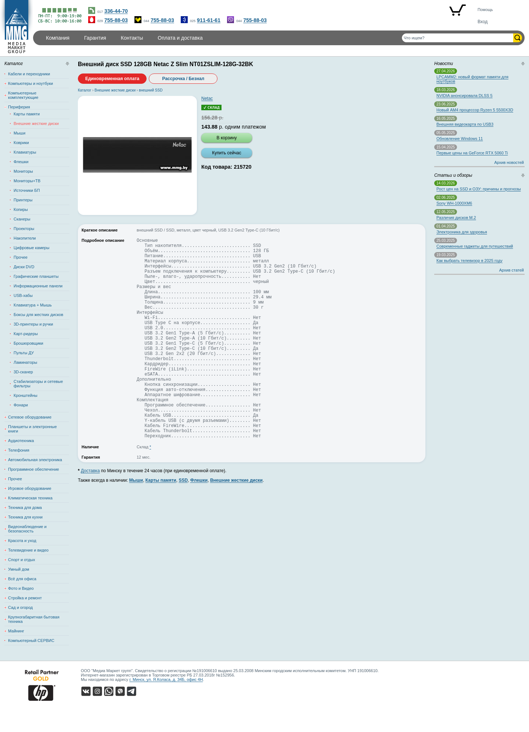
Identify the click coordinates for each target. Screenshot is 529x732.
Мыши (19, 133)
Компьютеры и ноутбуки (30, 83)
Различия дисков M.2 (456, 217)
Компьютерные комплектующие (23, 95)
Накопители (25, 238)
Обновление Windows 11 (459, 138)
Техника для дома (25, 507)
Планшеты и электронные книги (32, 428)
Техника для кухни (25, 517)
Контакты (132, 38)
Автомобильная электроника (35, 460)
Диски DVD (24, 267)
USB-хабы (23, 295)
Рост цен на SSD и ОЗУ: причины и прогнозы (478, 189)
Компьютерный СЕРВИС (31, 640)
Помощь (485, 9)
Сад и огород (20, 607)
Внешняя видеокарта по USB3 (464, 124)
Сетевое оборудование (29, 417)
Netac (207, 98)
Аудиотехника (21, 440)
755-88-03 (116, 20)
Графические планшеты (36, 276)
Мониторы (23, 171)
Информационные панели (38, 286)
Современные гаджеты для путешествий (474, 246)
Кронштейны (25, 395)
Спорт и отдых (21, 559)
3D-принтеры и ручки (33, 324)
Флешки (21, 161)
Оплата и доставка (180, 38)
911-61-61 (208, 20)
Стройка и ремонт (25, 598)
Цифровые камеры (31, 247)
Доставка (90, 513)
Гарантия (95, 38)
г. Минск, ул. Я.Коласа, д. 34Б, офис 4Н (166, 679)
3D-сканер (23, 372)
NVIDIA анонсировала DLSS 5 (464, 95)
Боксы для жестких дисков (38, 314)
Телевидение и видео (28, 550)
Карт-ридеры (26, 333)
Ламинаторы (25, 362)
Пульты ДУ (24, 353)
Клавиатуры (25, 152)
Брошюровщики (28, 343)
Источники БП (27, 190)
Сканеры (22, 219)
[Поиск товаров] (457, 37)
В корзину (227, 137)
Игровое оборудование (29, 488)
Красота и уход (22, 540)
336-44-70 (116, 11)
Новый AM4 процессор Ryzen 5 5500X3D (474, 110)
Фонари (21, 405)
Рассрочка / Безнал (183, 78)
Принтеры (23, 200)
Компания (57, 38)
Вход (482, 21)
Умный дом (18, 569)
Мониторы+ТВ (27, 181)
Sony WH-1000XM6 (454, 203)
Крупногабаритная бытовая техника (34, 619)
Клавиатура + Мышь (33, 305)
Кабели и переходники (29, 74)
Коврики (21, 142)
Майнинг (16, 631)
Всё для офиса (22, 579)
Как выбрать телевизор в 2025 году (469, 260)
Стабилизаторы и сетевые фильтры (38, 383)
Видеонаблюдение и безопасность (27, 528)
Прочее (21, 257)
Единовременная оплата (112, 78)
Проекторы (24, 228)
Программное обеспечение (33, 469)
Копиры (21, 209)
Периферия (19, 107)
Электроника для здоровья (461, 232)
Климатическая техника (30, 498)
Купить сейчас (226, 152)
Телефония (18, 450)
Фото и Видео (21, 588)
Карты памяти (27, 114)
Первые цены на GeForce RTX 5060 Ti (472, 153)
